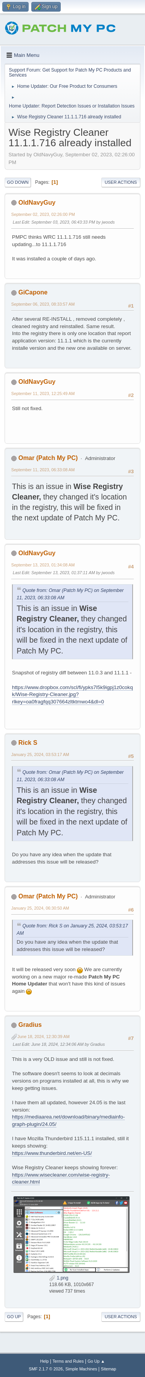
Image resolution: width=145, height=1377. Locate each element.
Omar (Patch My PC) (48, 458)
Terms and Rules (68, 1361)
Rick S (27, 742)
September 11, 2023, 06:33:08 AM (43, 469)
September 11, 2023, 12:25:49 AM (43, 393)
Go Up (14, 1316)
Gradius (29, 1024)
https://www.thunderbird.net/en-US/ (52, 1153)
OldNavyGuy (36, 202)
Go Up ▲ (96, 1361)
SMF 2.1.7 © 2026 (46, 1369)
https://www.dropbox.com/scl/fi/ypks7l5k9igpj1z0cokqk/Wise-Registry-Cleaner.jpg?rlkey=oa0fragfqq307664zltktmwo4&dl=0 (72, 694)
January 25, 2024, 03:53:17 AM (40, 754)
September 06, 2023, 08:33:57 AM (43, 304)
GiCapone (33, 292)
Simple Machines (81, 1369)
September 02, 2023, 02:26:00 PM (43, 214)
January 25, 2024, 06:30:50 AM (40, 908)
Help (44, 1361)
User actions (121, 182)
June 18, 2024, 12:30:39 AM (43, 1036)
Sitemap (108, 1369)
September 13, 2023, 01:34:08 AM (43, 565)
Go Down (18, 182)
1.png (58, 1278)
